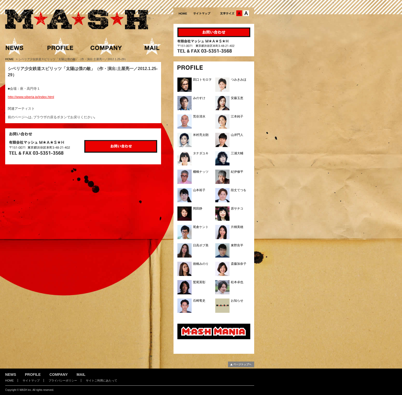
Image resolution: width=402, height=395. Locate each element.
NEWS (10, 374)
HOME (10, 59)
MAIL (81, 374)
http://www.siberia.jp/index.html (31, 97)
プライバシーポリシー (62, 380)
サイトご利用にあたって (101, 380)
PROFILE (33, 374)
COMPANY (59, 374)
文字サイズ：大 (246, 13)
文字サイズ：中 (239, 13)
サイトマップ (31, 380)
